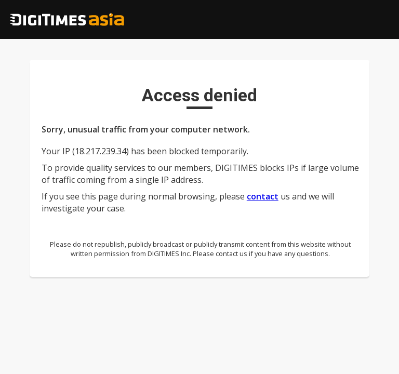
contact (262, 196)
